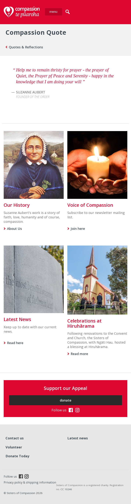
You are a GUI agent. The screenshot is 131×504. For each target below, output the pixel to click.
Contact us (15, 438)
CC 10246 (66, 489)
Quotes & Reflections (26, 47)
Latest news (77, 438)
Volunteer (14, 447)
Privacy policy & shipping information (30, 482)
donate (65, 400)
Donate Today (17, 456)
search (68, 12)
